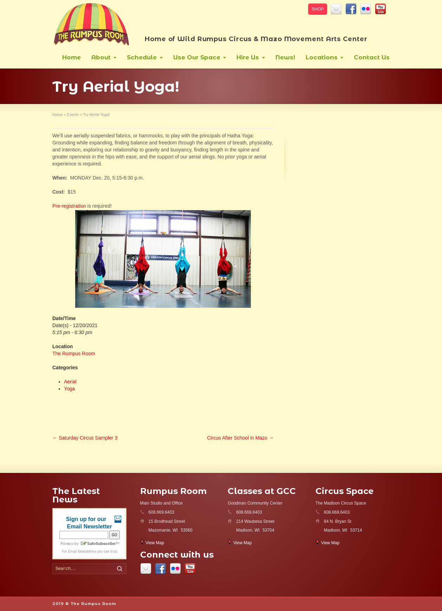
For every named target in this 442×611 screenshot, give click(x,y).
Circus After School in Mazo (240, 438)
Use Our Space (196, 57)
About (101, 57)
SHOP (318, 9)
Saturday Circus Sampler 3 (84, 438)
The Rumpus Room (73, 353)
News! (285, 57)
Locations (322, 57)
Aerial (70, 381)
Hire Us (247, 57)
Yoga (69, 388)
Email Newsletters (82, 551)
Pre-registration (69, 206)
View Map (155, 542)
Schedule (142, 57)
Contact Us (372, 57)
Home (71, 57)
